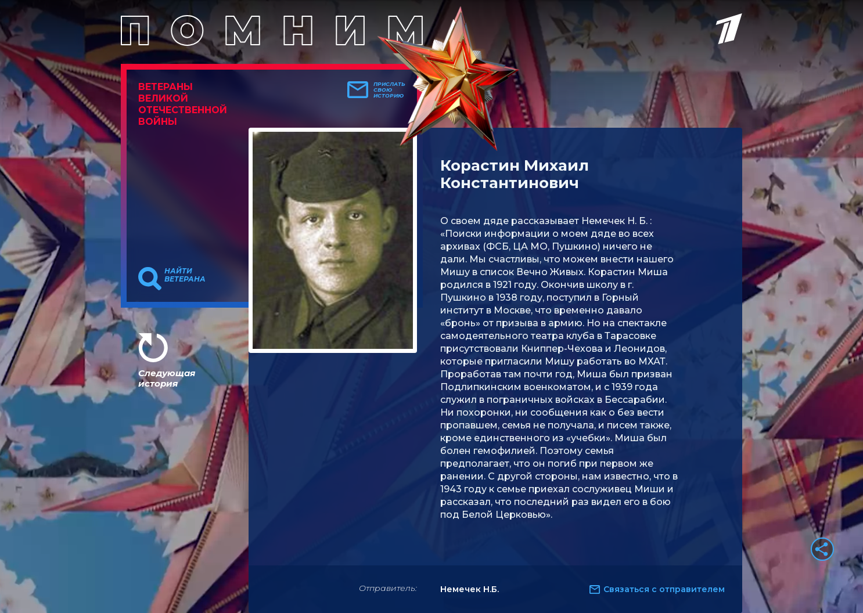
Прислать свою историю (389, 90)
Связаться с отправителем (664, 589)
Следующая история (166, 378)
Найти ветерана (185, 275)
